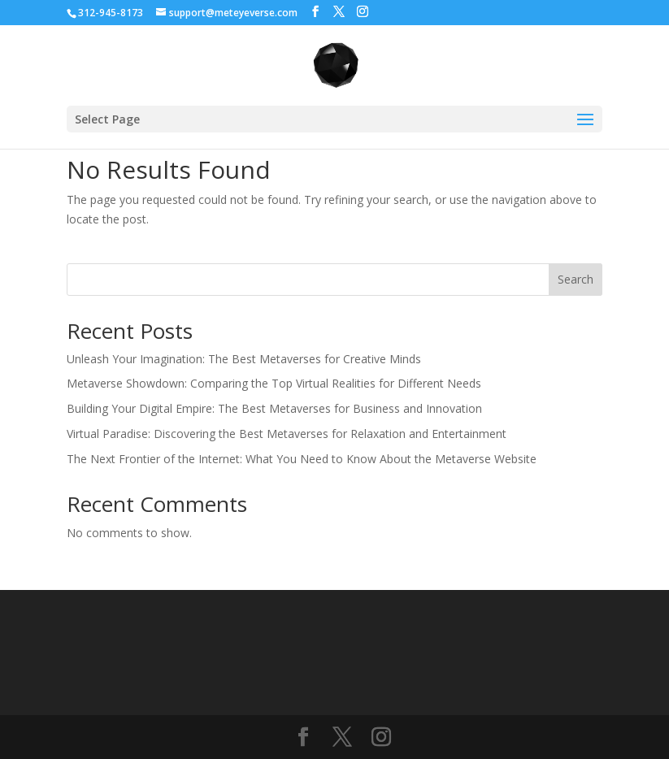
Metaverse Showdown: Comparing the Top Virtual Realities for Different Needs (274, 383)
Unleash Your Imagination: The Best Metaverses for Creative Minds (244, 358)
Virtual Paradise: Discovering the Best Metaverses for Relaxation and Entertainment (286, 433)
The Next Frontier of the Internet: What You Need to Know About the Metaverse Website (302, 458)
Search (575, 279)
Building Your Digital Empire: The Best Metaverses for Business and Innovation (274, 408)
